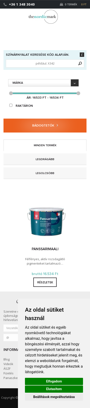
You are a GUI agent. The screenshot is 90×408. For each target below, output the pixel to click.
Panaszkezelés (14, 378)
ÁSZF (6, 368)
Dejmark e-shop (45, 17)
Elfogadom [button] (54, 381)
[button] (77, 15)
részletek (45, 282)
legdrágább (45, 159)
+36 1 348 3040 (22, 4)
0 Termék (73, 4)
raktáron (21, 105)
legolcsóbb (45, 173)
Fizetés (8, 373)
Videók (8, 364)
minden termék (45, 145)
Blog (6, 359)
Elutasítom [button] (54, 389)
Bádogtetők (45, 125)
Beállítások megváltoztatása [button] (54, 397)
